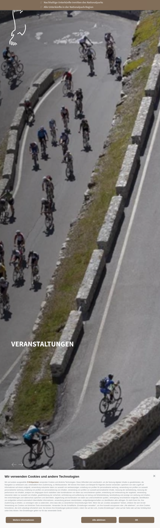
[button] (154, 476)
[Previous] (14, 465)
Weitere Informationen (23, 520)
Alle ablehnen (98, 520)
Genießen (89, 5)
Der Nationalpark (51, 5)
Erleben (72, 5)
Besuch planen (110, 5)
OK (136, 520)
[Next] (21, 465)
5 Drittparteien (33, 482)
